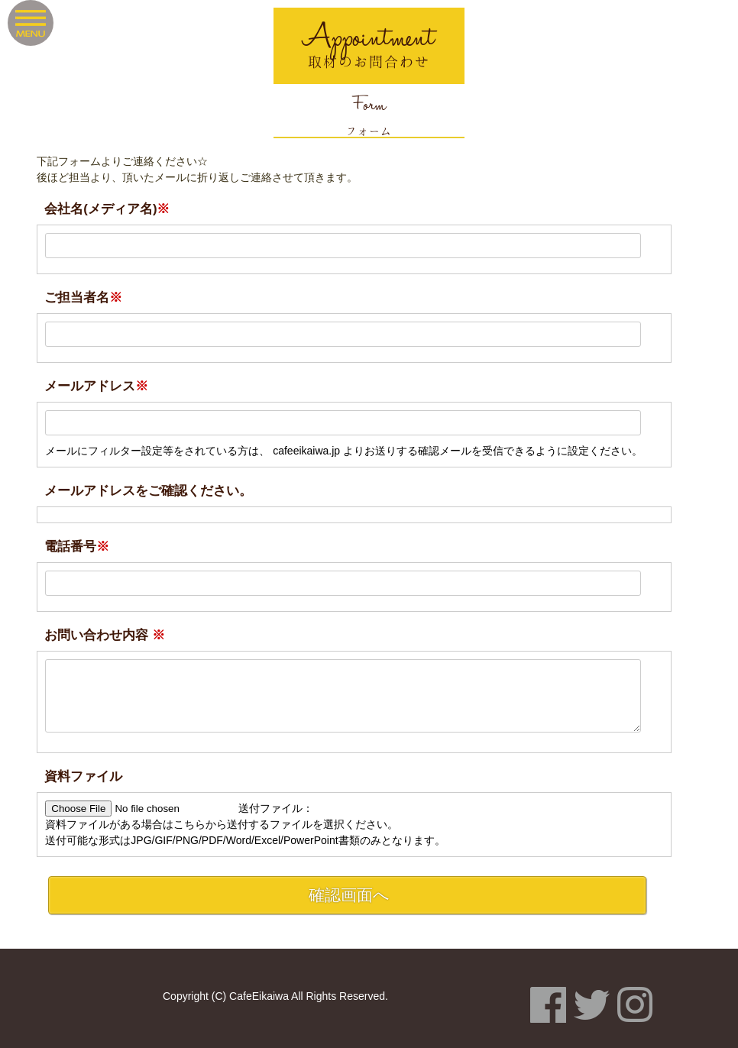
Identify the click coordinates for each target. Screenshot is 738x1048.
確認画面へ (349, 895)
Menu (30, 23)
